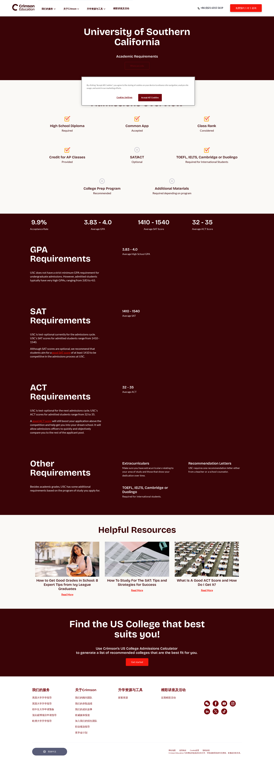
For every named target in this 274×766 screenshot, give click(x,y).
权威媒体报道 (82, 714)
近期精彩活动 (168, 697)
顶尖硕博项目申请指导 (44, 714)
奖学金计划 (81, 732)
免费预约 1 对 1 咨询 (246, 8)
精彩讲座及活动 (121, 8)
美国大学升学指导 (42, 697)
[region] (138, 91)
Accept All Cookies (150, 97)
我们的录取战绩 (83, 703)
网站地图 (172, 750)
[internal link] (246, 8)
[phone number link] (210, 8)
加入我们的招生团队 (86, 720)
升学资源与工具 (95, 8)
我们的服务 (47, 8)
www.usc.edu (137, 65)
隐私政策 (206, 750)
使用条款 (182, 750)
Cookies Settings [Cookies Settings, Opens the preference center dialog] (124, 97)
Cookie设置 (194, 750)
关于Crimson (69, 8)
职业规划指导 (82, 726)
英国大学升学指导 (42, 703)
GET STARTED (137, 662)
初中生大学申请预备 (43, 709)
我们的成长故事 (83, 709)
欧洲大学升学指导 (42, 720)
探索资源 (123, 697)
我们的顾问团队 (83, 697)
